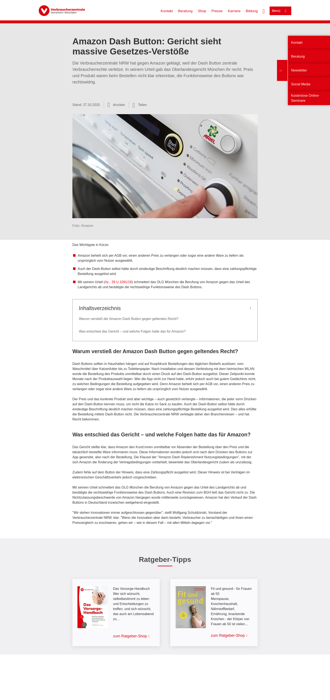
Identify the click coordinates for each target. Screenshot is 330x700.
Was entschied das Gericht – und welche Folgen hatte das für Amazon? (132, 331)
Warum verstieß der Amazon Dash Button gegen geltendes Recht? (128, 319)
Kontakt (167, 11)
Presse (217, 11)
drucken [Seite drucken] (119, 105)
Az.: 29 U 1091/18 (118, 282)
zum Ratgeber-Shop (130, 636)
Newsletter (299, 70)
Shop (202, 11)
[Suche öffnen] (264, 10)
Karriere (234, 11)
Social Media (300, 84)
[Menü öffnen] (280, 11)
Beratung (185, 11)
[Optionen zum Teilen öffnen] (140, 105)
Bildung (252, 11)
